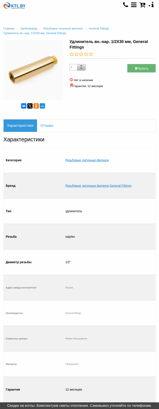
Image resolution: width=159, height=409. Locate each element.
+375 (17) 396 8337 (125, 351)
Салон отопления (33, 347)
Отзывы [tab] (47, 125)
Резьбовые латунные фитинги (87, 151)
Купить (142, 68)
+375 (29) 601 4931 (125, 347)
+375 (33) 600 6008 (125, 356)
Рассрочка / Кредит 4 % (33, 356)
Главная (33, 337)
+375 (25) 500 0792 (125, 360)
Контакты (33, 342)
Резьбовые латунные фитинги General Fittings (98, 158)
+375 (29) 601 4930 (125, 342)
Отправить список (33, 360)
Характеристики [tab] (20, 125)
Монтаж (33, 351)
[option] (33, 69)
